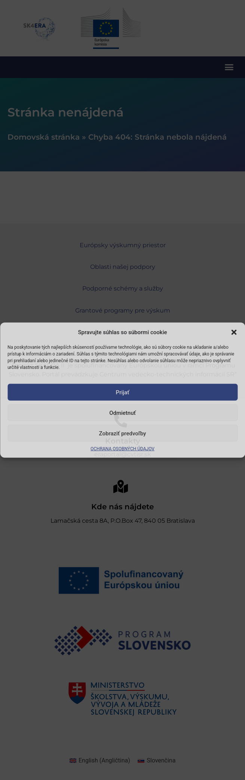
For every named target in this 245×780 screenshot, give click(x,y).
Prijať (122, 392)
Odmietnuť (122, 412)
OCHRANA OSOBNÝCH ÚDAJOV (122, 448)
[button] (234, 332)
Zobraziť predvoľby (122, 433)
